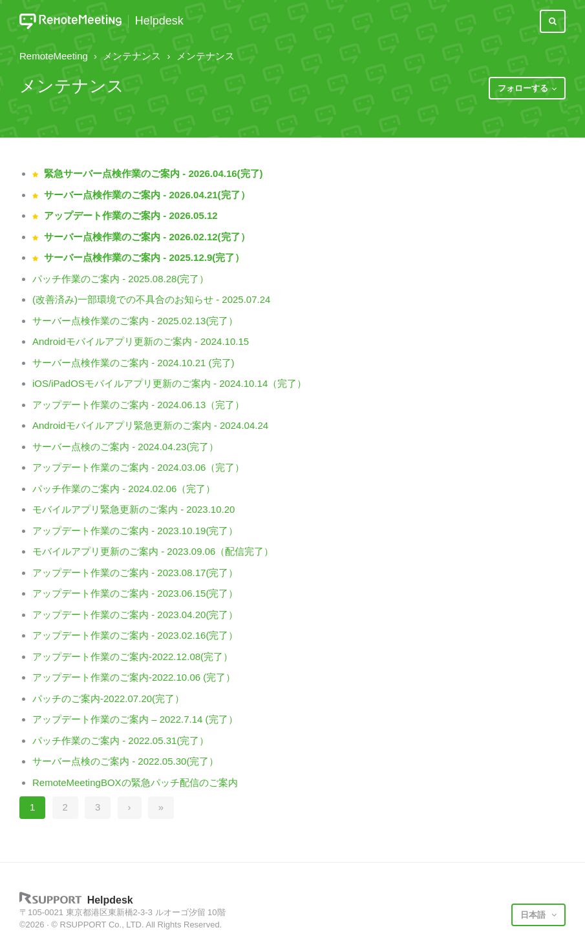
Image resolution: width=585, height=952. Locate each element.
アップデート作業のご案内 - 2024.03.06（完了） (138, 467)
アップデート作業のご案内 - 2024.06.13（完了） (138, 404)
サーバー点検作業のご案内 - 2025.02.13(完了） (135, 320)
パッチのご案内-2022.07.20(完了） (108, 698)
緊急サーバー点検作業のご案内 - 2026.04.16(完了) (153, 173)
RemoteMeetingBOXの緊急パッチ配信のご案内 (135, 782)
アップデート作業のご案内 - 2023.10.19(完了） (135, 530)
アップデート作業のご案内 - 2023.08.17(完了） (135, 572)
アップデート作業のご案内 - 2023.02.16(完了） (135, 635)
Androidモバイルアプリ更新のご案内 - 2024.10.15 (140, 341)
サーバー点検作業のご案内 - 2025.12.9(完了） (144, 257)
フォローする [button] (523, 88)
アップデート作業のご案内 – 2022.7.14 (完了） (135, 719)
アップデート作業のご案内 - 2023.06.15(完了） (135, 593)
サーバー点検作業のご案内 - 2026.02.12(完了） (147, 236)
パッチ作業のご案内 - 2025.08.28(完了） (120, 278)
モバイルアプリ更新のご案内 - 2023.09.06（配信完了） (152, 551)
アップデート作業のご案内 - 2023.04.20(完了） (135, 614)
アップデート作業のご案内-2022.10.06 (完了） (133, 677)
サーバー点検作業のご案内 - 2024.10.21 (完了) (133, 362)
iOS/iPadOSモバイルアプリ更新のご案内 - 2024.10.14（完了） (169, 383)
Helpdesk (159, 21)
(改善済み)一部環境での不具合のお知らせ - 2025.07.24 (151, 299)
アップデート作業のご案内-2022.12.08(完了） (132, 656)
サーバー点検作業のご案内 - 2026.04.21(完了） (147, 194)
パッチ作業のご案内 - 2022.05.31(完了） (120, 740)
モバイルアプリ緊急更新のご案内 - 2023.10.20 (133, 509)
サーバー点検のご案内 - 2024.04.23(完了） (125, 446)
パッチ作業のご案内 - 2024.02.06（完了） (123, 488)
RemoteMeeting (53, 55)
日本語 (534, 915)
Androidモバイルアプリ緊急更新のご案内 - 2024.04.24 (150, 425)
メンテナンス (132, 55)
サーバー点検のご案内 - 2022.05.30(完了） (125, 761)
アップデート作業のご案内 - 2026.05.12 (130, 215)
